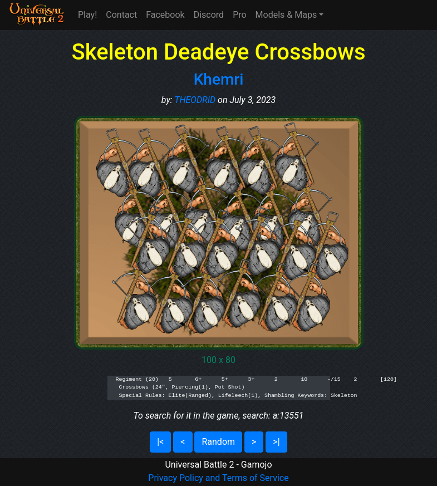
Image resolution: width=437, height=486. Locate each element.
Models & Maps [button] (286, 14)
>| (276, 441)
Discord (209, 14)
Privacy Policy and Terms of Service (218, 478)
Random (218, 441)
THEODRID (194, 100)
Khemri (219, 79)
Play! (87, 14)
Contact (121, 14)
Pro (239, 14)
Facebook (165, 14)
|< (160, 441)
